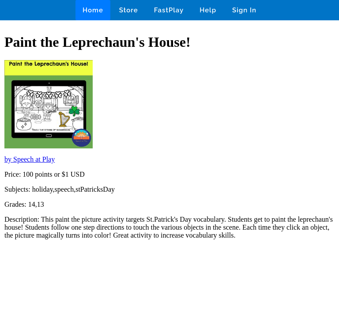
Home (93, 10)
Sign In (244, 10)
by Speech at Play (29, 159)
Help (208, 10)
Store (128, 10)
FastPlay (169, 10)
